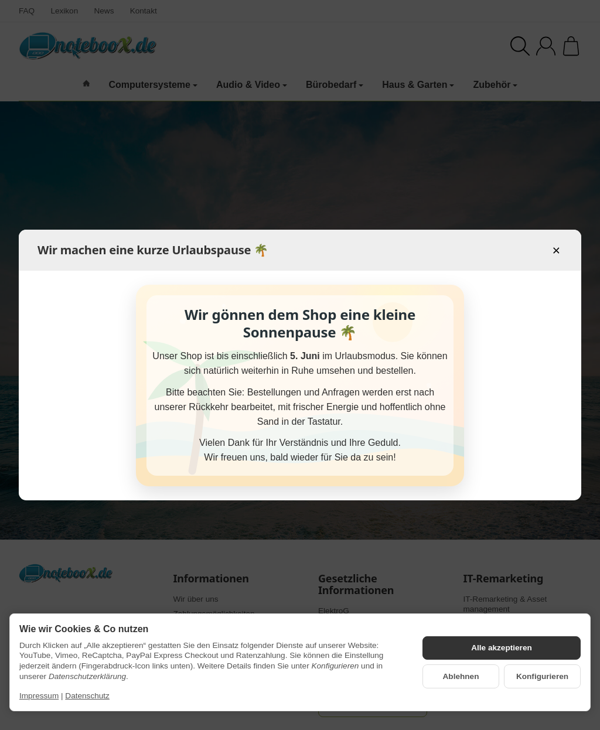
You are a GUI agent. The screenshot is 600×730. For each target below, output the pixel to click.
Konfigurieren (542, 676)
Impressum (39, 695)
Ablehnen (461, 676)
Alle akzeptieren (501, 647)
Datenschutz (87, 695)
